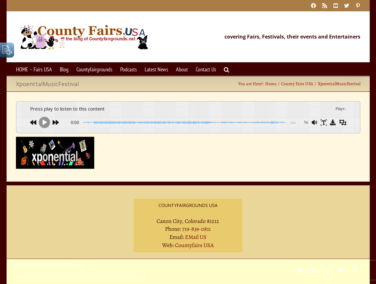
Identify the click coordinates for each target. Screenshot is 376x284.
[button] (226, 69)
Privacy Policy (26, 265)
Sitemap (76, 265)
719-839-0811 (196, 229)
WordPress (108, 275)
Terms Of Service (53, 265)
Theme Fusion (129, 275)
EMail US (196, 237)
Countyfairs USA (194, 245)
